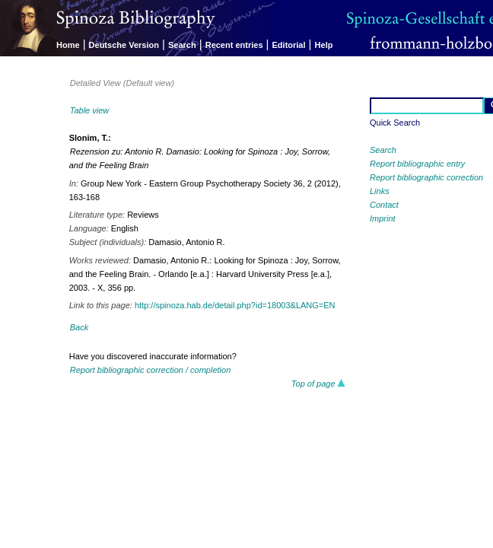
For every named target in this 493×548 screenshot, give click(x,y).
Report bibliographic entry (417, 163)
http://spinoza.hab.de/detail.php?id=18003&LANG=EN (235, 305)
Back (79, 327)
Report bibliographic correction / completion (150, 369)
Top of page (318, 383)
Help (324, 44)
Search (182, 44)
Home (68, 44)
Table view (90, 110)
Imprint (383, 218)
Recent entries (234, 44)
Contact (384, 204)
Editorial (289, 44)
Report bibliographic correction (426, 177)
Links (380, 191)
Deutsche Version (124, 44)
